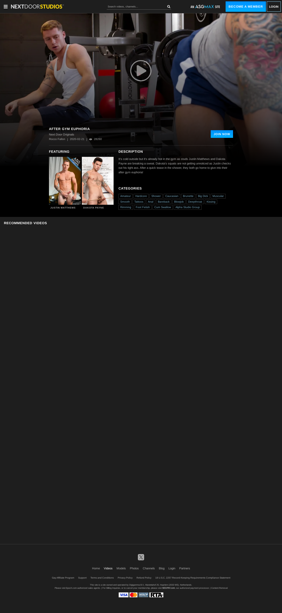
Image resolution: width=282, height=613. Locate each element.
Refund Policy (143, 577)
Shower (156, 196)
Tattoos (138, 201)
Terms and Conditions (102, 577)
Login (273, 6)
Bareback (164, 201)
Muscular (218, 196)
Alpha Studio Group (187, 207)
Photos (134, 568)
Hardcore (141, 196)
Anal (150, 201)
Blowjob (179, 201)
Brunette (188, 196)
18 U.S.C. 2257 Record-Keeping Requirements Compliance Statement (192, 577)
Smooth (125, 201)
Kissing (211, 201)
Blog (161, 568)
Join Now (222, 134)
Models (121, 568)
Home (96, 568)
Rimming (125, 207)
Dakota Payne (93, 207)
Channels (149, 568)
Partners (184, 568)
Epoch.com (71, 588)
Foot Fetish (143, 207)
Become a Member (246, 6)
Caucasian (171, 196)
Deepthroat (195, 201)
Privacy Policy (125, 577)
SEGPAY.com (168, 588)
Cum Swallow (162, 207)
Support (82, 577)
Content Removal (219, 588)
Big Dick (203, 196)
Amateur (125, 196)
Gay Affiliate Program (63, 577)
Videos (108, 568)
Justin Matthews (63, 207)
